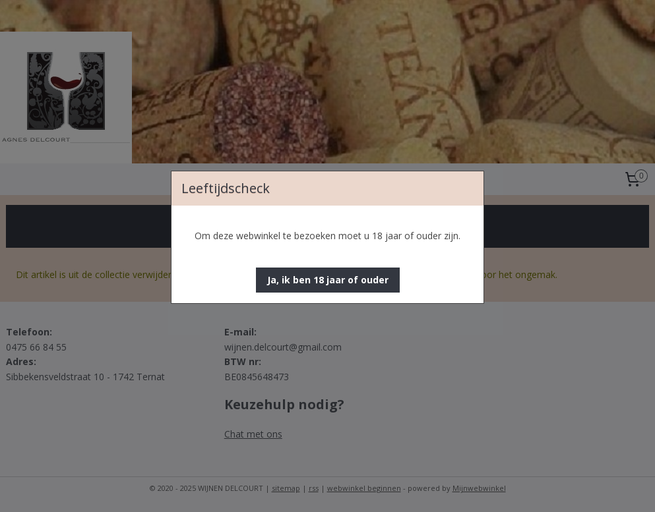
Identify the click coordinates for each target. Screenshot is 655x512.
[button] (328, 280)
